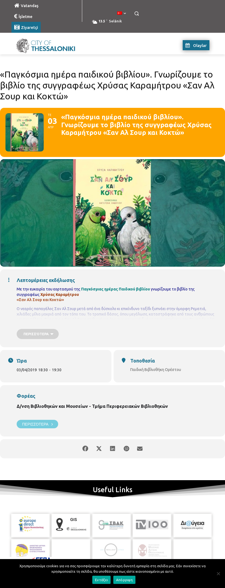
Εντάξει (101, 580)
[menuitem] (121, 13)
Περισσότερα (37, 424)
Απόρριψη (124, 580)
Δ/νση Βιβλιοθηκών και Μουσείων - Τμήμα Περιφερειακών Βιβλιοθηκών (92, 406)
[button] (136, 13)
